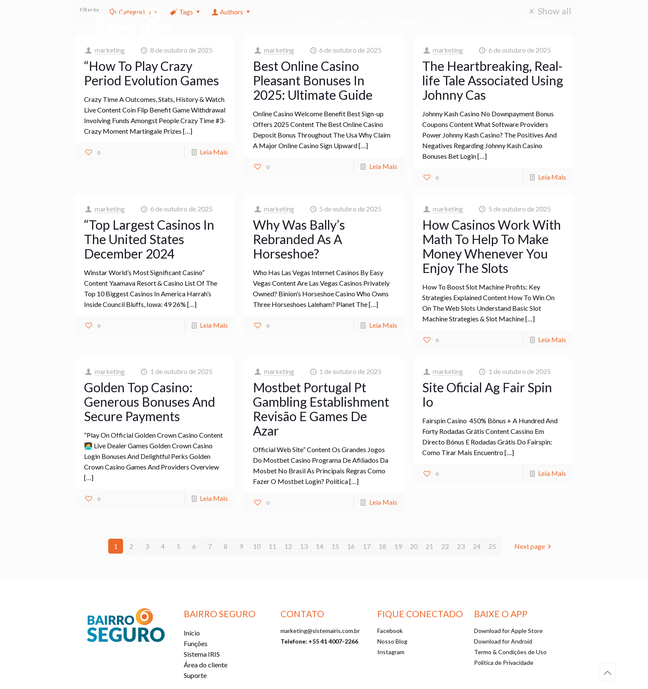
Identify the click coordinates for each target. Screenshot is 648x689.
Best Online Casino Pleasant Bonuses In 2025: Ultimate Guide (313, 80)
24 (476, 546)
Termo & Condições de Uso (510, 651)
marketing (110, 50)
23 (461, 546)
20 (414, 546)
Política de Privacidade (503, 662)
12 (288, 546)
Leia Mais (214, 152)
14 (319, 546)
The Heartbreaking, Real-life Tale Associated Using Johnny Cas (492, 80)
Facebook (390, 630)
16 (351, 546)
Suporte (195, 675)
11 (272, 546)
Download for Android (503, 641)
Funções (196, 643)
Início (192, 633)
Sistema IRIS (202, 654)
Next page (534, 546)
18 (382, 546)
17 (366, 546)
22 (445, 546)
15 (335, 546)
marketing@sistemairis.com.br (320, 630)
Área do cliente (205, 665)
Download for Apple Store (508, 630)
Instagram (390, 651)
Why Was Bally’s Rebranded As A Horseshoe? (299, 239)
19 (398, 546)
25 (492, 546)
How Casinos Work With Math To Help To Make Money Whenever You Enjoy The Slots (491, 246)
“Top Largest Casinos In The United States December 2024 (149, 239)
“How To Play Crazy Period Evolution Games (151, 73)
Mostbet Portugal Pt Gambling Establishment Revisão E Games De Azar (321, 409)
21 (429, 546)
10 (257, 546)
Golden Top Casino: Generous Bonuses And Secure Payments (149, 402)
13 (304, 546)
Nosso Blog (392, 641)
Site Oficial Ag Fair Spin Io (487, 394)
